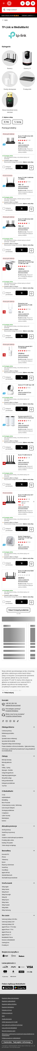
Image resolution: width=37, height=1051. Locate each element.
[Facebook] (4, 721)
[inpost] (13, 955)
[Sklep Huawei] (6, 905)
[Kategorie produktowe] (8, 783)
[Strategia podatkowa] (8, 810)
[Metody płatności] (7, 762)
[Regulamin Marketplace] (8, 1007)
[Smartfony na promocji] (8, 832)
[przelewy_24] (5, 966)
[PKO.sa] (5, 976)
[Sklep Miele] (5, 907)
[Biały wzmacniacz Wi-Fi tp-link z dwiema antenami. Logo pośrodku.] (10, 308)
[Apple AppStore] (7, 988)
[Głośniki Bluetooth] (7, 875)
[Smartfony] (5, 867)
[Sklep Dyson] (5, 900)
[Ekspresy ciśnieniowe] (8, 865)
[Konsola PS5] (5, 854)
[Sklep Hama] (5, 902)
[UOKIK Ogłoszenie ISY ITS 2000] (9, 1022)
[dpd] (5, 955)
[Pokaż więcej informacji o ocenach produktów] (29, 140)
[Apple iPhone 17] (6, 935)
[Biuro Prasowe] (6, 802)
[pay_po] (13, 966)
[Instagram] (11, 721)
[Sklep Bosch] (5, 892)
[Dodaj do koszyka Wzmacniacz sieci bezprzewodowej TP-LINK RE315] (22, 336)
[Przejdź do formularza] (12, 711)
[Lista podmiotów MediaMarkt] (9, 1028)
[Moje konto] (22, 3)
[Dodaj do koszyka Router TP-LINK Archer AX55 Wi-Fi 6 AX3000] (22, 167)
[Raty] (3, 765)
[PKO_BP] (13, 971)
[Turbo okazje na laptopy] (9, 845)
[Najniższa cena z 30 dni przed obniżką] (33, 501)
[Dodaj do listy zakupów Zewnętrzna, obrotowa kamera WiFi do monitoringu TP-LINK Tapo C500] (31, 293)
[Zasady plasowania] (7, 1019)
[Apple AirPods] (6, 872)
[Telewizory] (5, 859)
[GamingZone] (5, 942)
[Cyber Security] (6, 815)
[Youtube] (7, 721)
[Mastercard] (5, 971)
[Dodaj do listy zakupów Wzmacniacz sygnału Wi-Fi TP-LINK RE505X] (31, 378)
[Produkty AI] (5, 945)
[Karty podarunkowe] (7, 780)
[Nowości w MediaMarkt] (8, 940)
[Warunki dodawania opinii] (8, 1031)
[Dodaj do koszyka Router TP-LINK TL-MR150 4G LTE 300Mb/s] (22, 208)
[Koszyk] (33, 3)
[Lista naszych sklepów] (8, 808)
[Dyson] (3, 862)
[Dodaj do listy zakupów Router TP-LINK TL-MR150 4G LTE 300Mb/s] (31, 209)
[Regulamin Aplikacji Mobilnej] (9, 1004)
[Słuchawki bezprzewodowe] (9, 878)
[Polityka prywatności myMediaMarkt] (11, 1038)
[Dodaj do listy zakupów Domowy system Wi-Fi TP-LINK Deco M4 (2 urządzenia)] (31, 448)
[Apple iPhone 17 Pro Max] (9, 927)
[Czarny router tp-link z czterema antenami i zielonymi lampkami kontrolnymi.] (10, 224)
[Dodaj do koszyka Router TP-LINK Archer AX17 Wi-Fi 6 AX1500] (22, 529)
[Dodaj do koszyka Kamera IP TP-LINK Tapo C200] (22, 409)
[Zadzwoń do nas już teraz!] (13, 705)
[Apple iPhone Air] (6, 932)
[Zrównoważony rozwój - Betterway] (12, 805)
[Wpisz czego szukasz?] (4, 9)
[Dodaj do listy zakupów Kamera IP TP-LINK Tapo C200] (31, 409)
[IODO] (3, 1016)
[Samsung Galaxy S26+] (8, 922)
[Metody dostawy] (6, 760)
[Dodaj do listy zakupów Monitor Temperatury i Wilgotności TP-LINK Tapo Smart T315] (31, 564)
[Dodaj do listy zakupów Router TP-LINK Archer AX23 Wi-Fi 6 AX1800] (31, 250)
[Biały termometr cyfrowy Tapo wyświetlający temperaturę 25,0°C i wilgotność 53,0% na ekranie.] (10, 541)
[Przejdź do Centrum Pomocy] (14, 716)
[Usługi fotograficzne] (7, 773)
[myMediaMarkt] (6, 797)
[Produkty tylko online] (8, 840)
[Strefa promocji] (6, 830)
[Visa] (29, 967)
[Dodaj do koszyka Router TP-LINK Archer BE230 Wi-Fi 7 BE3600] (22, 602)
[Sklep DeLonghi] (6, 894)
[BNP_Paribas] (21, 966)
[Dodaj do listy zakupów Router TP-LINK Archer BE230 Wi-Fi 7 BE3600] (31, 602)
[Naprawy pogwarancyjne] (9, 775)
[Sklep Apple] (5, 887)
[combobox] (20, 9)
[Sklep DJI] (4, 897)
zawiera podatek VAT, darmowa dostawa (23, 145)
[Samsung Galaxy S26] (8, 924)
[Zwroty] (4, 736)
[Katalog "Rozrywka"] (7, 843)
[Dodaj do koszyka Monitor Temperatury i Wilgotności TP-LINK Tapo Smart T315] (22, 563)
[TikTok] (18, 721)
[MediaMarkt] (11, 3)
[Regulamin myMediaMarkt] (8, 1001)
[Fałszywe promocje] (7, 1010)
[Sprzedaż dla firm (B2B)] (8, 741)
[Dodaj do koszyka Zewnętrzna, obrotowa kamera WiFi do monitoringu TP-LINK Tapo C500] (22, 293)
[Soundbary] (5, 870)
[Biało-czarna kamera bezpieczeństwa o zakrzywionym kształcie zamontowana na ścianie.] (10, 265)
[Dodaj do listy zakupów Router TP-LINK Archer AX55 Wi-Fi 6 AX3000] (31, 167)
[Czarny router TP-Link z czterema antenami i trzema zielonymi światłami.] (10, 500)
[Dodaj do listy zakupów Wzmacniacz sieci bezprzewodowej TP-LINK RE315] (31, 336)
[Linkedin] (15, 721)
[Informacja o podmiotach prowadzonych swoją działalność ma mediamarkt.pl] (18, 750)
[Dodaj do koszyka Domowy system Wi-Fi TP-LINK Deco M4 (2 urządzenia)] (22, 447)
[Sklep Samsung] (6, 910)
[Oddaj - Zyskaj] (6, 768)
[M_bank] (21, 971)
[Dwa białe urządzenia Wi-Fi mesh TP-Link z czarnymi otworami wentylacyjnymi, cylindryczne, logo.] (10, 421)
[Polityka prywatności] (7, 1013)
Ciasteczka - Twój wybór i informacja (17, 1042)
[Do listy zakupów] (28, 3)
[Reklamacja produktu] (8, 733)
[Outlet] (3, 835)
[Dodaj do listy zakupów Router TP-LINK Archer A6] (31, 485)
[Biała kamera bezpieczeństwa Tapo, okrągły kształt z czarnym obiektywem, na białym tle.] (10, 390)
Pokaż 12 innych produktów (18, 610)
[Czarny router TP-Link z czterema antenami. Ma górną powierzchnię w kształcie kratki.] (10, 575)
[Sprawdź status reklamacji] (9, 738)
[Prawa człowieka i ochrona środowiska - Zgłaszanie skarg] (18, 746)
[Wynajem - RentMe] (7, 770)
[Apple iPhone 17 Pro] (7, 929)
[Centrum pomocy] (7, 731)
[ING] (29, 971)
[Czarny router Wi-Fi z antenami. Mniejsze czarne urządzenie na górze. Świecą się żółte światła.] (10, 141)
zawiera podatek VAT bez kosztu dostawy (24, 393)
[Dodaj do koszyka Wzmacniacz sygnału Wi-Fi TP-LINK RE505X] (22, 377)
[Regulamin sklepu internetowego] (11, 744)
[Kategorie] (4, 3)
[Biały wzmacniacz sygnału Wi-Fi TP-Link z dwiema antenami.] (10, 351)
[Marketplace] (5, 818)
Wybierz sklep (7, 117)
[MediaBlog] (5, 800)
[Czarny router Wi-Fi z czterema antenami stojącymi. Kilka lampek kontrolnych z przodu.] (10, 460)
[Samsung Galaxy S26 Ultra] (9, 919)
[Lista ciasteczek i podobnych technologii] (12, 1025)
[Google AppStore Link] (20, 988)
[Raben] (21, 956)
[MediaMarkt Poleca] (7, 937)
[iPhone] (4, 857)
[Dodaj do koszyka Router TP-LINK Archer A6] (22, 484)
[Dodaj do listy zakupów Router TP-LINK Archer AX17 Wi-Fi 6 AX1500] (31, 529)
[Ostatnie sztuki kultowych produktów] (12, 837)
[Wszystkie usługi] (6, 778)
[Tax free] (4, 786)
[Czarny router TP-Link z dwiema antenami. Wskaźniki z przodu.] (10, 182)
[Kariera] (4, 821)
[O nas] (3, 795)
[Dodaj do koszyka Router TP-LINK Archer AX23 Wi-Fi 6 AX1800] (22, 250)
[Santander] (13, 976)
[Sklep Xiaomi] (5, 889)
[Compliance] (5, 813)
